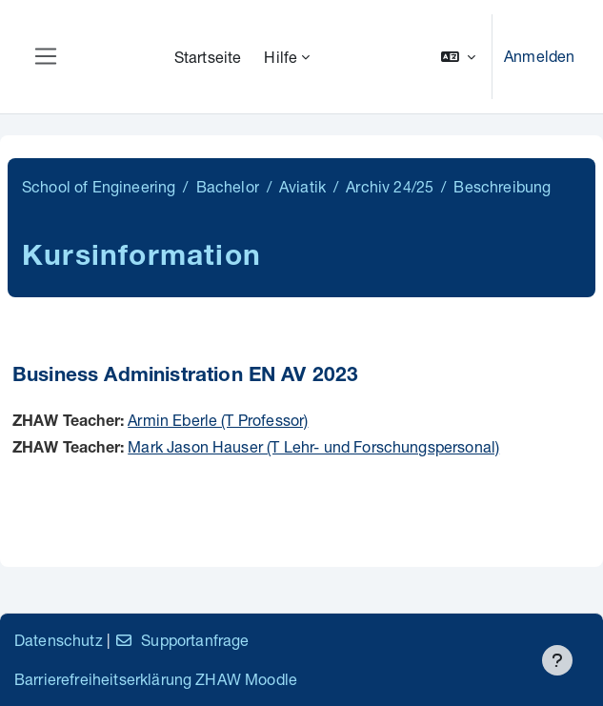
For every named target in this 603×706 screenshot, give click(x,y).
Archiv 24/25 (389, 186)
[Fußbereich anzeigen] (557, 660)
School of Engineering (98, 186)
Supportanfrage (181, 640)
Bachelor (227, 186)
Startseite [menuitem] (208, 57)
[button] (458, 56)
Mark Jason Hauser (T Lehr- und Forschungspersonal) (313, 446)
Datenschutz (58, 640)
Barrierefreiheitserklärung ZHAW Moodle (155, 679)
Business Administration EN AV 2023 (185, 377)
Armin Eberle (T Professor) (218, 420)
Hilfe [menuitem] (280, 57)
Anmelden (539, 56)
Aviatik (302, 186)
